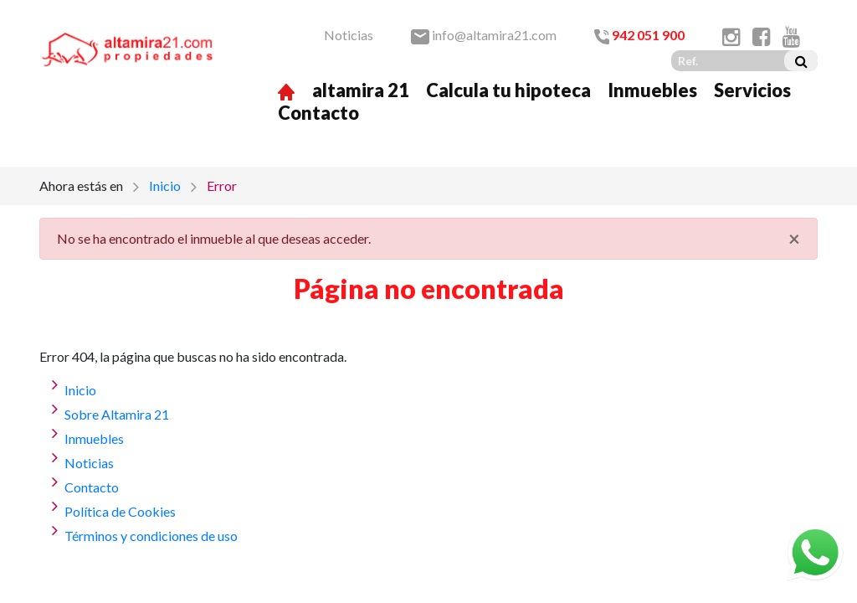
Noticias (348, 35)
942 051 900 (639, 35)
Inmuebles (652, 90)
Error (222, 185)
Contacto (318, 112)
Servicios (752, 90)
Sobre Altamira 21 (116, 414)
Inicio (165, 185)
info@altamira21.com (484, 35)
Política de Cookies (120, 511)
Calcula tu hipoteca (508, 90)
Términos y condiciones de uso (151, 536)
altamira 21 (360, 90)
